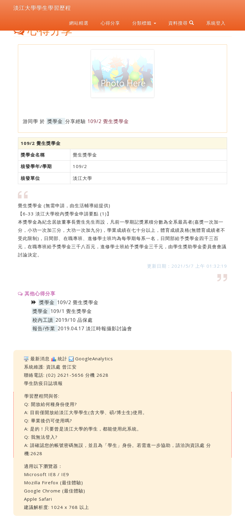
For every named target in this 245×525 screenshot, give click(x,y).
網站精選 (79, 23)
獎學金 (55, 121)
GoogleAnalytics (94, 358)
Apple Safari (38, 499)
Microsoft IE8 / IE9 (46, 474)
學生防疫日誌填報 (43, 383)
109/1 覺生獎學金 (71, 311)
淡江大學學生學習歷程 (42, 7)
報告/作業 (43, 328)
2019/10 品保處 (74, 320)
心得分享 (110, 23)
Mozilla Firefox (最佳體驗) (53, 482)
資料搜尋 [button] (181, 23)
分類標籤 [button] (144, 23)
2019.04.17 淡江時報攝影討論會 (95, 328)
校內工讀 (42, 320)
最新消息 (40, 358)
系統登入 (216, 23)
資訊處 (53, 367)
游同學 (30, 121)
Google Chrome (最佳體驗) (54, 491)
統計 (62, 358)
